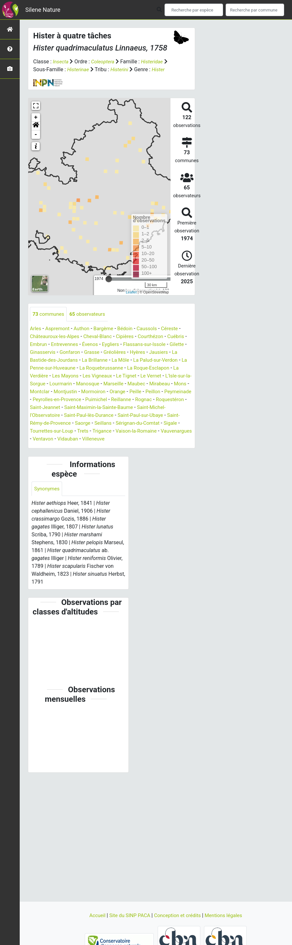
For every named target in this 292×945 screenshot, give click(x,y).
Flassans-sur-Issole (153, 353)
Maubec (39, 400)
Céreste (177, 337)
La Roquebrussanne (142, 376)
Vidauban (176, 447)
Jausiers (40, 368)
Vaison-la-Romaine (76, 447)
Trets (180, 439)
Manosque (137, 392)
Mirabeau (64, 400)
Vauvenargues (118, 447)
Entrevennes (69, 353)
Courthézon (157, 345)
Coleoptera (104, 61)
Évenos (96, 353)
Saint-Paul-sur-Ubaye (85, 431)
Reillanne (68, 416)
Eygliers (117, 353)
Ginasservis (62, 360)
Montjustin (133, 400)
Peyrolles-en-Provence (146, 408)
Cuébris (184, 345)
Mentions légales (227, 915)
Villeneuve (42, 455)
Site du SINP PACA (128, 915)
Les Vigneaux (133, 384)
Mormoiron (163, 400)
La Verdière (69, 384)
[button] (36, 134)
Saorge (183, 431)
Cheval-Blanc (101, 345)
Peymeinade (101, 408)
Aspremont (59, 337)
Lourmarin (110, 392)
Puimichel (41, 416)
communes (49, 322)
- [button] (36, 142)
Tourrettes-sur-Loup (147, 439)
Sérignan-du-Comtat (78, 439)
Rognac (91, 416)
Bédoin (130, 337)
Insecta (61, 61)
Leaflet (131, 300)
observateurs (90, 322)
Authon (84, 337)
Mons (85, 400)
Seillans (42, 439)
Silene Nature (42, 9)
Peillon (75, 408)
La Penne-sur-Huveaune (87, 376)
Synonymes (47, 505)
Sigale (113, 439)
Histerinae (83, 69)
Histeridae (155, 61)
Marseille (165, 392)
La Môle (156, 368)
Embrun (42, 353)
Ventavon (150, 447)
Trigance (40, 447)
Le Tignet (164, 384)
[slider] (108, 287)
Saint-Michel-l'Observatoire (125, 423)
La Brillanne (129, 368)
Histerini (125, 69)
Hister (40, 77)
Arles (36, 337)
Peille (57, 408)
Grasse (114, 360)
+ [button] (36, 125)
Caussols (153, 337)
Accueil (94, 915)
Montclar (106, 400)
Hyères (162, 360)
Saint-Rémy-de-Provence (142, 431)
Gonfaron (91, 360)
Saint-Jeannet (154, 416)
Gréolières (138, 360)
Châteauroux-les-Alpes (56, 345)
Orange (38, 408)
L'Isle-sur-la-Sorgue (71, 392)
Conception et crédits (178, 915)
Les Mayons (100, 384)
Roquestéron (119, 416)
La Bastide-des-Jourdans (83, 368)
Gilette (37, 360)
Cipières (130, 345)
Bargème (107, 337)
